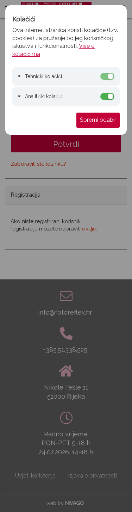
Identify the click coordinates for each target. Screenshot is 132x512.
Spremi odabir (98, 119)
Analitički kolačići (44, 96)
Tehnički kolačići (43, 76)
